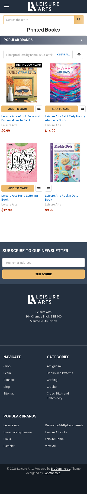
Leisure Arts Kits (56, 432)
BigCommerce (60, 468)
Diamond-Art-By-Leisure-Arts (64, 425)
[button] (79, 54)
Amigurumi (54, 366)
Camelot (9, 446)
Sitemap (9, 393)
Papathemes (52, 473)
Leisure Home (54, 439)
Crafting (52, 380)
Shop (7, 366)
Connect (9, 380)
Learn (7, 373)
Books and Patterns (60, 373)
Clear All (63, 54)
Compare (38, 109)
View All (50, 446)
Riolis (7, 439)
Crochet (52, 386)
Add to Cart (18, 109)
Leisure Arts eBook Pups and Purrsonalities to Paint (20, 118)
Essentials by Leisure (17, 432)
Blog (6, 386)
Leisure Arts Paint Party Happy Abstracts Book (65, 118)
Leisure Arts (11, 425)
